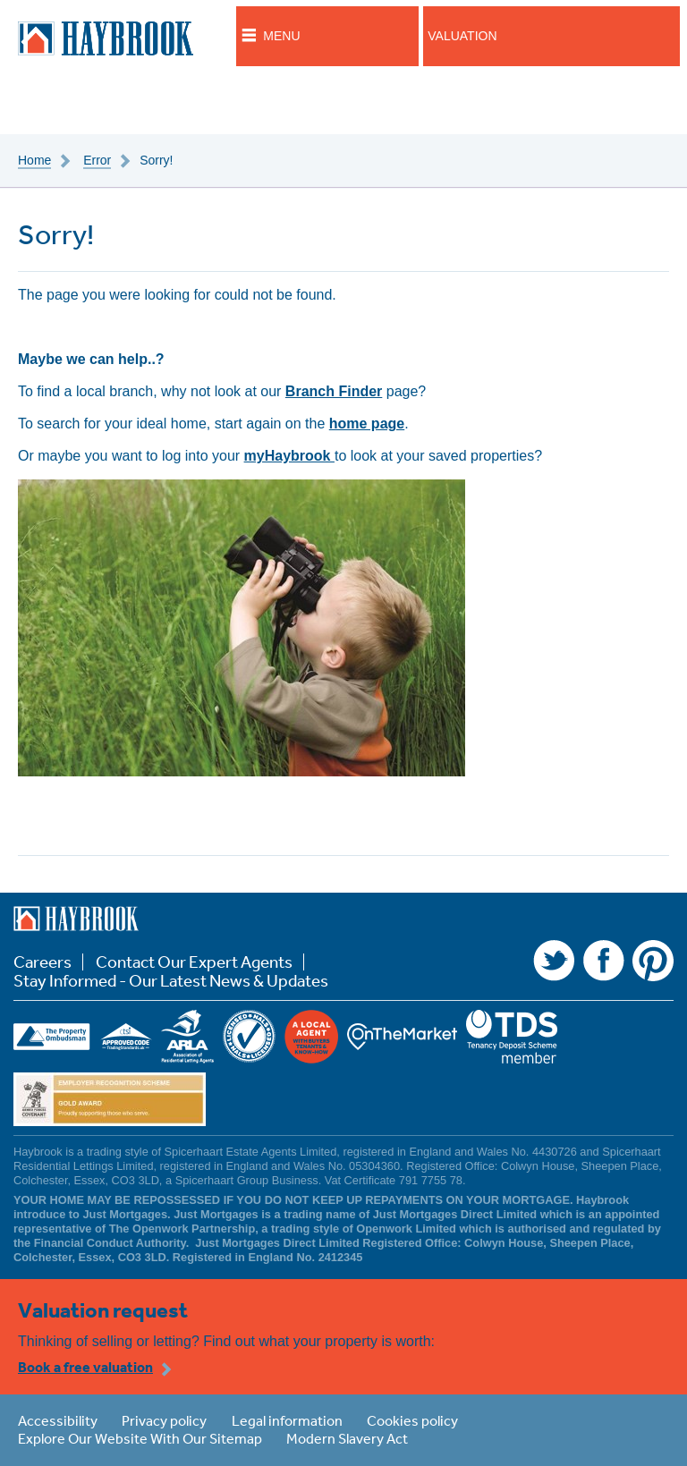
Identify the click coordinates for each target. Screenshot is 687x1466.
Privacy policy (164, 1420)
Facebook (603, 960)
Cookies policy (412, 1420)
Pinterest (653, 960)
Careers (42, 961)
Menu (281, 36)
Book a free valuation (85, 1367)
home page (366, 423)
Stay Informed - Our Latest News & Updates (170, 980)
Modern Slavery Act (347, 1438)
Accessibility (58, 1420)
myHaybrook (289, 455)
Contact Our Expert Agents (194, 961)
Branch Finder (333, 391)
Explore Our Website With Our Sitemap (140, 1438)
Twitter (553, 960)
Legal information (287, 1420)
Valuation (462, 36)
